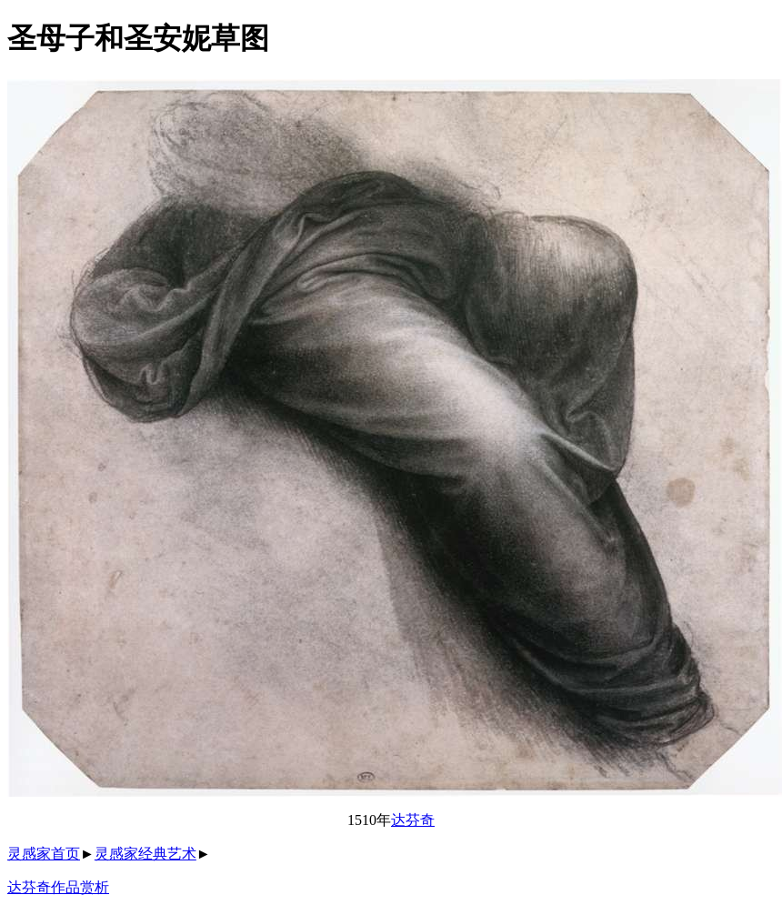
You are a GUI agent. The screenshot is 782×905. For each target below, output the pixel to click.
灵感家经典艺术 (145, 853)
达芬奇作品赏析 (58, 887)
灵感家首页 (43, 853)
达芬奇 (413, 820)
